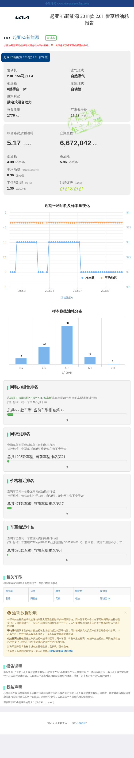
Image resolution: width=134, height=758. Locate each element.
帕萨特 (78, 591)
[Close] (125, 612)
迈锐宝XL (105, 598)
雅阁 (58, 591)
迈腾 (33, 591)
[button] (67, 496)
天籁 (58, 598)
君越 (8, 598)
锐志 (77, 598)
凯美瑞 (9, 591)
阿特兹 (34, 598)
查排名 (51, 38)
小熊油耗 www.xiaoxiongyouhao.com (67, 3)
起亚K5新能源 (26, 37)
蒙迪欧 (103, 591)
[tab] (67, 403)
